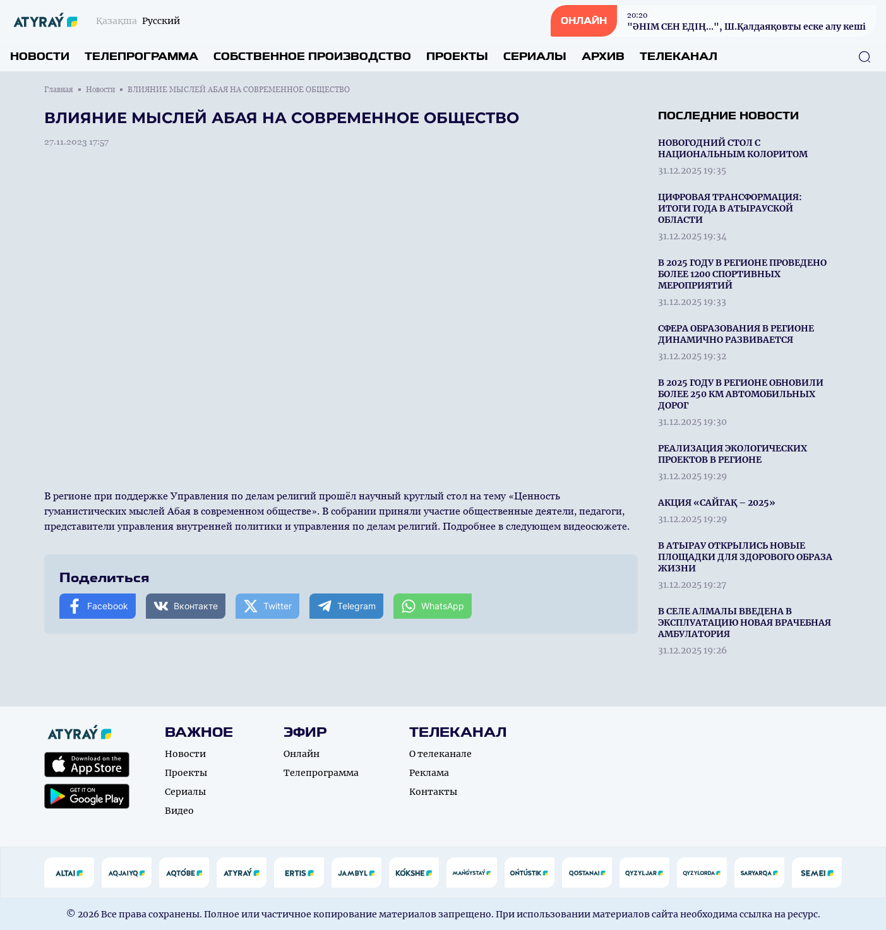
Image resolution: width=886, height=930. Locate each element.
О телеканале (440, 754)
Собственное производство (312, 57)
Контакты (433, 791)
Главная (58, 89)
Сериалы (534, 57)
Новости (39, 57)
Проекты (457, 57)
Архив (603, 57)
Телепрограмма (141, 57)
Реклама (429, 772)
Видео (179, 810)
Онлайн (302, 754)
